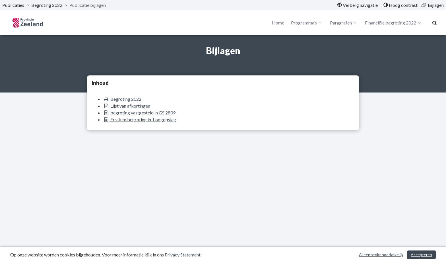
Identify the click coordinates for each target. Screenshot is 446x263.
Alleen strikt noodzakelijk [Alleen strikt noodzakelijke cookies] (381, 254)
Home (278, 22)
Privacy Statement (183, 254)
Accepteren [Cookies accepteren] (421, 254)
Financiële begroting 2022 (393, 22)
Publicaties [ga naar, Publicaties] (13, 5)
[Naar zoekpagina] (434, 22)
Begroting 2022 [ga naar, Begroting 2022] (46, 5)
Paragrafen (344, 22)
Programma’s (307, 22)
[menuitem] (357, 5)
